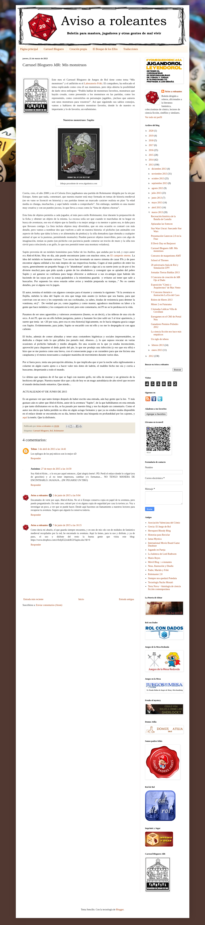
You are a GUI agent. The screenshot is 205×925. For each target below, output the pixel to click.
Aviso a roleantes (39, 495)
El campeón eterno (120, 255)
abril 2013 (157, 207)
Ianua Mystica (155, 539)
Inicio (81, 599)
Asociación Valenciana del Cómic (164, 522)
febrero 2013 (158, 345)
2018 (151, 140)
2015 (151, 155)
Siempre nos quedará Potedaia (162, 578)
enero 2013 (157, 350)
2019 (151, 135)
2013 (151, 164)
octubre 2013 (158, 178)
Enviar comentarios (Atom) (49, 605)
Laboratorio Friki (93, 83)
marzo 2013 (157, 212)
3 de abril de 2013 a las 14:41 (52, 449)
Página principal (29, 49)
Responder (36, 458)
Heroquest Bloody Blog (159, 530)
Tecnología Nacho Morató (160, 582)
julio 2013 (157, 193)
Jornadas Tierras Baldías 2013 (165, 272)
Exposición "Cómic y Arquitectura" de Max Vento (165, 286)
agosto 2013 (158, 188)
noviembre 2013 (160, 173)
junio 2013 (157, 197)
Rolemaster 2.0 (155, 574)
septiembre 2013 (160, 183)
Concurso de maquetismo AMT (166, 255)
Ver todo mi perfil (153, 117)
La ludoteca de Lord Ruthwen (162, 554)
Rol (51, 430)
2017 (151, 145)
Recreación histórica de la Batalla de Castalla (163, 218)
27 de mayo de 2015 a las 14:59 (56, 469)
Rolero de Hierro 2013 (161, 299)
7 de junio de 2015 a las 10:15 (67, 525)
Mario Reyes (154, 558)
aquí (25, 417)
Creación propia (78, 49)
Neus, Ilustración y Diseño (160, 566)
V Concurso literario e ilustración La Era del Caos (165, 293)
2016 (151, 150)
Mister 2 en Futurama (161, 304)
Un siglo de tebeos (160, 339)
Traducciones (130, 49)
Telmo (34, 449)
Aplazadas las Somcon (162, 224)
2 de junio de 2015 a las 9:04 (66, 495)
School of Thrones (159, 260)
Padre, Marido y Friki (158, 570)
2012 (151, 356)
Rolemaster (59, 430)
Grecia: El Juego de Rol (159, 526)
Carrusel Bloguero (54, 49)
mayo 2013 (157, 202)
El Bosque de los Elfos (105, 49)
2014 (151, 159)
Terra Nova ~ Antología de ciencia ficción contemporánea (164, 588)
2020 (151, 130)
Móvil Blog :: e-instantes (160, 562)
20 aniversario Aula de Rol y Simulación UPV (164, 266)
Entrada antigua (126, 599)
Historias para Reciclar (159, 535)
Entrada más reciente (33, 599)
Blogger (120, 909)
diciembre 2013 (159, 168)
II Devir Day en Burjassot (163, 243)
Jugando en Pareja (156, 550)
